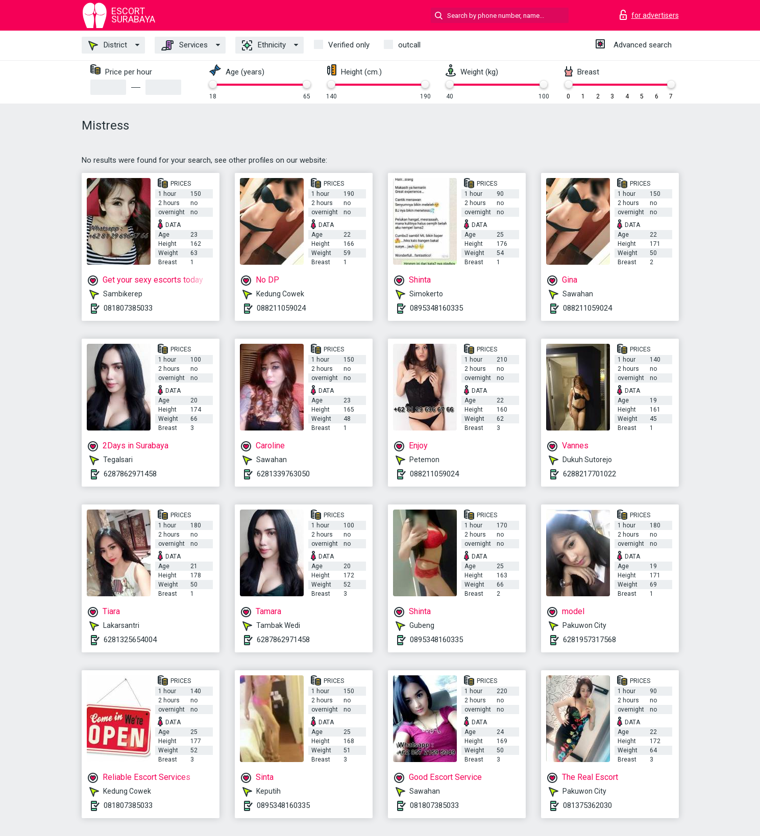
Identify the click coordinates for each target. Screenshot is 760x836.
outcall (409, 44)
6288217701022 (589, 473)
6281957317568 (589, 639)
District (107, 45)
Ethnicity (264, 45)
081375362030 (587, 805)
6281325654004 (130, 639)
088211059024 (281, 308)
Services (184, 45)
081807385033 (128, 308)
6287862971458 (130, 473)
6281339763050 (283, 473)
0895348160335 (436, 308)
